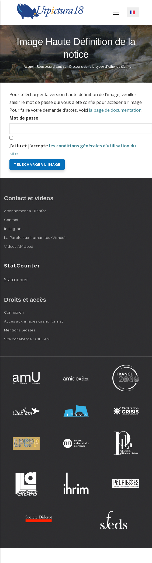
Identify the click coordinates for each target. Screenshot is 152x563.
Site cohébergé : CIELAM (27, 339)
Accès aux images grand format (33, 321)
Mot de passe (23, 118)
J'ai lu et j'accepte (72, 150)
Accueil (29, 66)
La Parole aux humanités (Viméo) (35, 237)
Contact (11, 220)
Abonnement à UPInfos (25, 211)
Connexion (14, 312)
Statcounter (16, 280)
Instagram (13, 228)
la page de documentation (115, 110)
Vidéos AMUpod (18, 246)
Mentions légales (19, 330)
